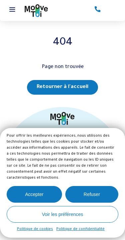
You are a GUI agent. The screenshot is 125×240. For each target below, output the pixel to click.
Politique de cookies (35, 229)
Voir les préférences (62, 214)
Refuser (92, 194)
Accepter (34, 194)
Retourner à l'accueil (62, 87)
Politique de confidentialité (80, 229)
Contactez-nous (97, 10)
